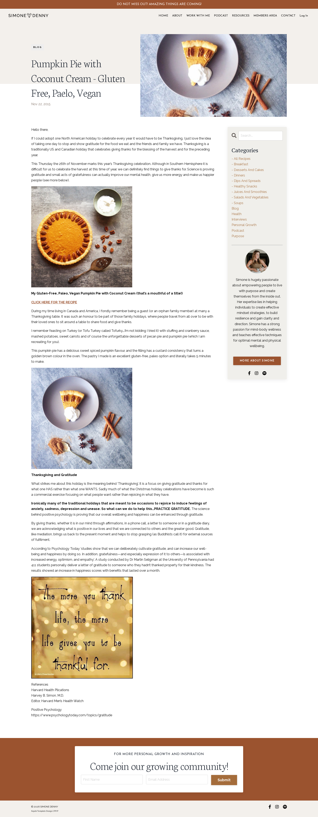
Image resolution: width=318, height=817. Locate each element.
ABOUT (177, 15)
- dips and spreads (246, 181)
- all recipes (241, 159)
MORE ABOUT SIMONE (257, 360)
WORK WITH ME (198, 15)
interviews (239, 219)
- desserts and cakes (248, 170)
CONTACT (288, 15)
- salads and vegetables (250, 197)
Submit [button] (224, 780)
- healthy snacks (244, 186)
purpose (238, 236)
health (237, 214)
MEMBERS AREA (265, 15)
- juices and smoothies (249, 192)
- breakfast (240, 164)
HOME (163, 15)
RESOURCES (240, 15)
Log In (304, 15)
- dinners (238, 175)
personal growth (244, 225)
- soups (237, 203)
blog (37, 47)
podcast (238, 231)
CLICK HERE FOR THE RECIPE (54, 302)
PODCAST (221, 15)
